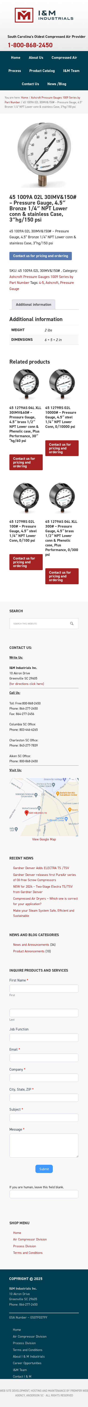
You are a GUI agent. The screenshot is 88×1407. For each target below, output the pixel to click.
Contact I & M (22, 1376)
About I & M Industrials (29, 1356)
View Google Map (44, 839)
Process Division (24, 1246)
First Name (18, 980)
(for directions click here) (26, 684)
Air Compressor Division (30, 1239)
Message (16, 1129)
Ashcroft (52, 282)
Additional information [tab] (33, 304)
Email (14, 1049)
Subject (16, 1109)
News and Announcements (31, 944)
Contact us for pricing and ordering (40, 255)
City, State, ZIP (21, 1089)
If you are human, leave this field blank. (36, 1187)
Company (17, 1069)
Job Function (19, 1029)
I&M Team (20, 1370)
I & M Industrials (44, 15)
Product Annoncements (29, 951)
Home (17, 1233)
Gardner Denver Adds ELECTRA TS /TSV (41, 868)
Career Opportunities (27, 1363)
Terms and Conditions (28, 1253)
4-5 (41, 282)
